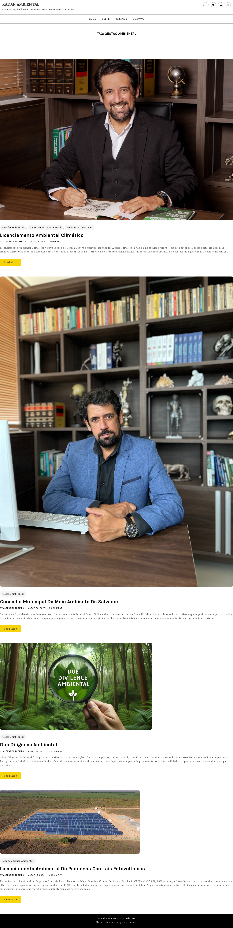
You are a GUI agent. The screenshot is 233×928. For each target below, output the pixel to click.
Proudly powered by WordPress (117, 918)
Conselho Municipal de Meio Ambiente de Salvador (59, 601)
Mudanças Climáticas (79, 227)
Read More (10, 262)
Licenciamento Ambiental (45, 227)
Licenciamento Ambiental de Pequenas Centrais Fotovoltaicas (72, 868)
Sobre (106, 19)
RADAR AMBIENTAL (20, 4)
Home (92, 19)
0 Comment (53, 241)
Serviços (121, 19)
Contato (139, 19)
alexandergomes (13, 241)
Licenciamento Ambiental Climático (42, 235)
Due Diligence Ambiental (28, 744)
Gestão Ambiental (13, 227)
